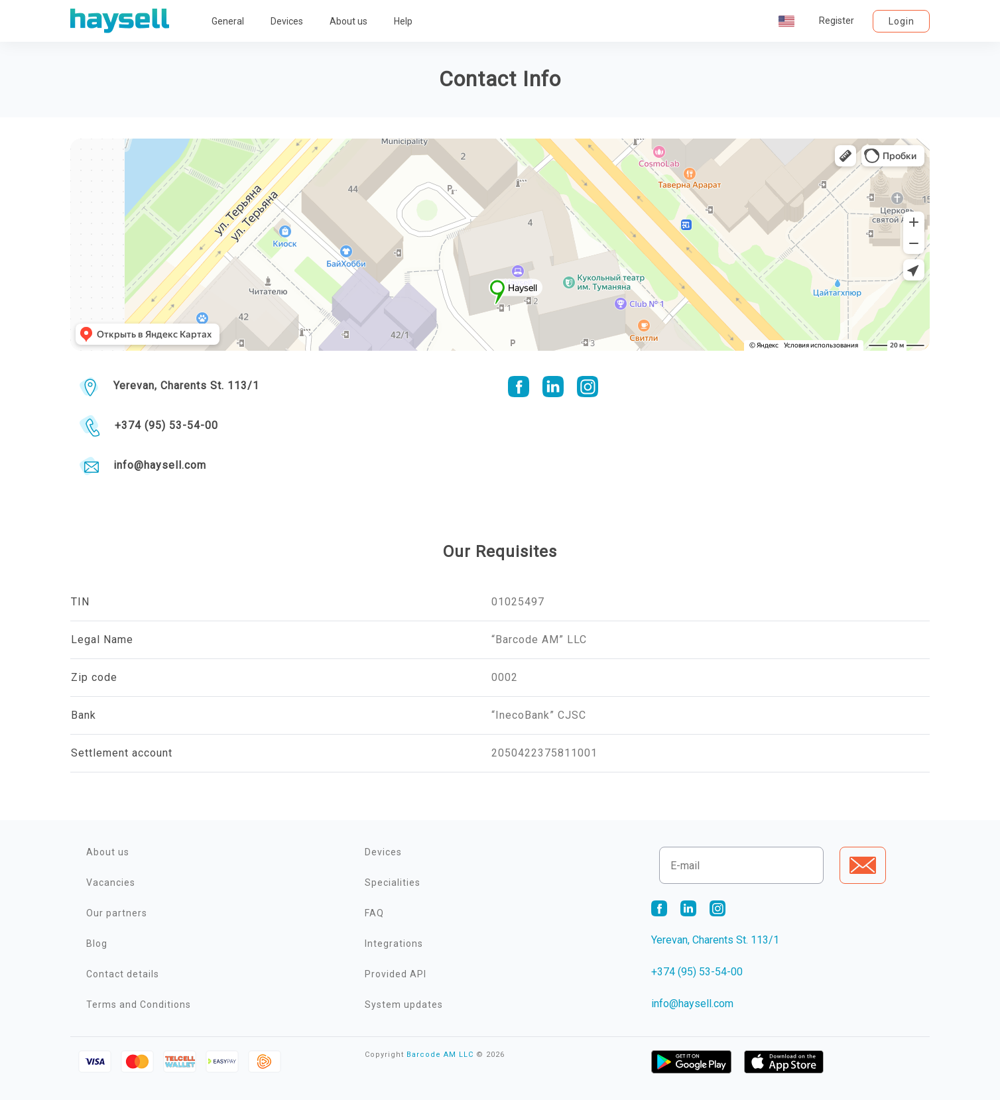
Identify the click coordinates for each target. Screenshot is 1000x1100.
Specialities (392, 882)
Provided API (395, 974)
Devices (287, 21)
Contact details (122, 974)
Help (403, 21)
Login (901, 21)
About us (348, 21)
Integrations (394, 943)
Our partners (116, 913)
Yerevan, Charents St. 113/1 (186, 385)
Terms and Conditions (138, 1004)
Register (836, 20)
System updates (404, 1004)
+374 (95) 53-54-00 (166, 425)
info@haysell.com (159, 465)
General (228, 21)
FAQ (374, 913)
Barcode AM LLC (439, 1054)
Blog (96, 943)
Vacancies (110, 882)
